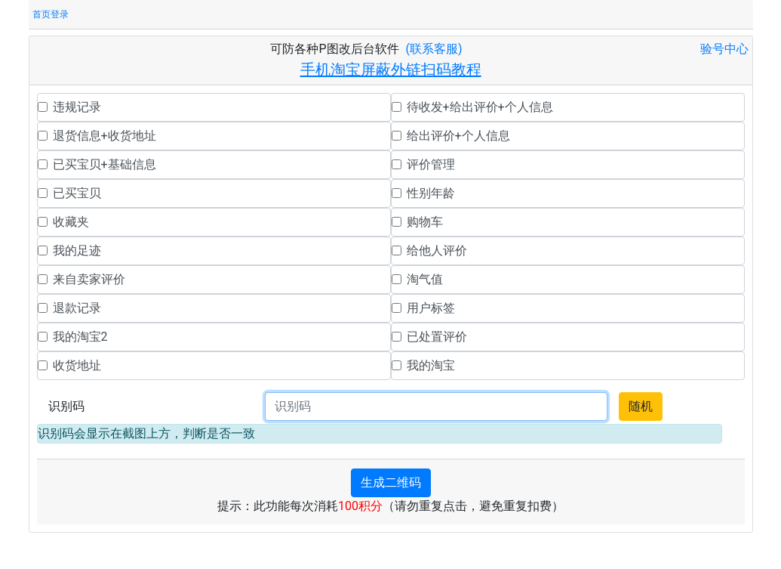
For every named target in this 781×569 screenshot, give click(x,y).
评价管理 (431, 164)
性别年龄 (431, 193)
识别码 (66, 406)
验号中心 (724, 49)
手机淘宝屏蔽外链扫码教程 (390, 69)
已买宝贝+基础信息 (104, 164)
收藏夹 (71, 222)
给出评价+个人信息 (458, 135)
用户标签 (431, 308)
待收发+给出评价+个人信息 (480, 107)
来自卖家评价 (89, 279)
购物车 (425, 222)
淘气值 (425, 279)
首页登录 (50, 14)
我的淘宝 (431, 365)
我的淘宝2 (80, 336)
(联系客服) (434, 49)
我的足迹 (77, 250)
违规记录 (77, 107)
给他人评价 (437, 250)
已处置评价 (437, 336)
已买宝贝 (77, 193)
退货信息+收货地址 (104, 135)
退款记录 (77, 308)
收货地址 (77, 365)
